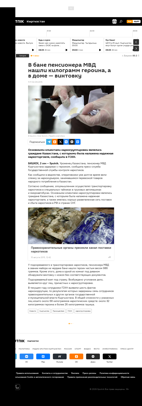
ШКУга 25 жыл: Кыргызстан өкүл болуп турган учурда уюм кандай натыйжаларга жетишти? (121, 45)
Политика (24, 348)
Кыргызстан (44, 311)
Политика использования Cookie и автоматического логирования (33, 377)
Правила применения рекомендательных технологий (92, 377)
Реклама (75, 373)
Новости (32, 311)
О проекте (8, 373)
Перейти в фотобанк (57, 136)
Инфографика (109, 348)
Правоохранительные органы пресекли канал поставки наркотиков (71, 249)
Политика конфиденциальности (114, 373)
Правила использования (27, 373)
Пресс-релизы (89, 373)
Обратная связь (128, 377)
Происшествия (58, 311)
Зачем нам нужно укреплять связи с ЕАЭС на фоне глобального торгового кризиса (53, 45)
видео (87, 348)
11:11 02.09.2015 (35, 82)
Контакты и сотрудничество (55, 373)
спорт (78, 348)
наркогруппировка (83, 311)
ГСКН (70, 311)
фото (97, 348)
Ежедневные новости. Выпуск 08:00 (19, 44)
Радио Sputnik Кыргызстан (47, 348)
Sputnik (33, 136)
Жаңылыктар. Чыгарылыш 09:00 (84, 44)
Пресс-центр (126, 348)
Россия (68, 348)
